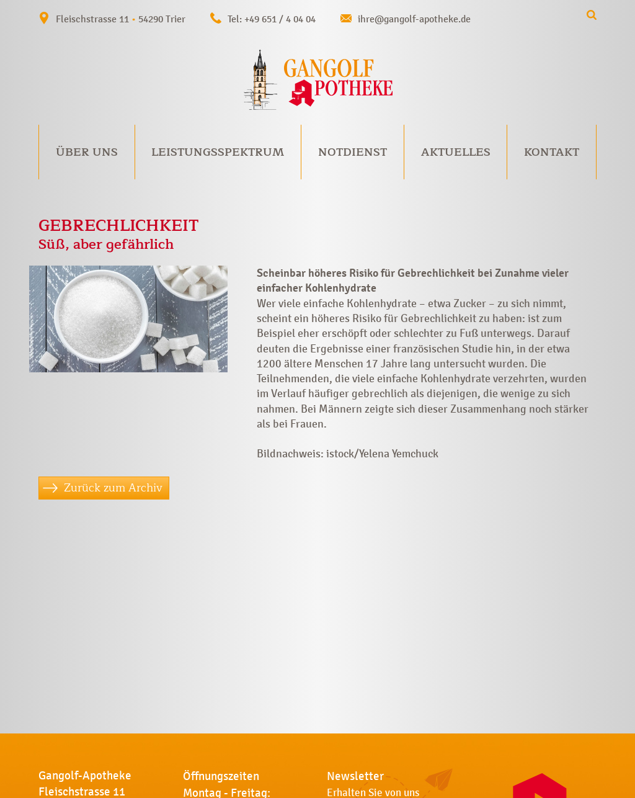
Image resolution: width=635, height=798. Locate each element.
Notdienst (352, 152)
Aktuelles (456, 152)
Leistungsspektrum (217, 152)
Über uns (87, 152)
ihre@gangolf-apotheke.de (414, 19)
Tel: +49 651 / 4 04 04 (272, 19)
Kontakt (551, 152)
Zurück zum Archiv (113, 487)
